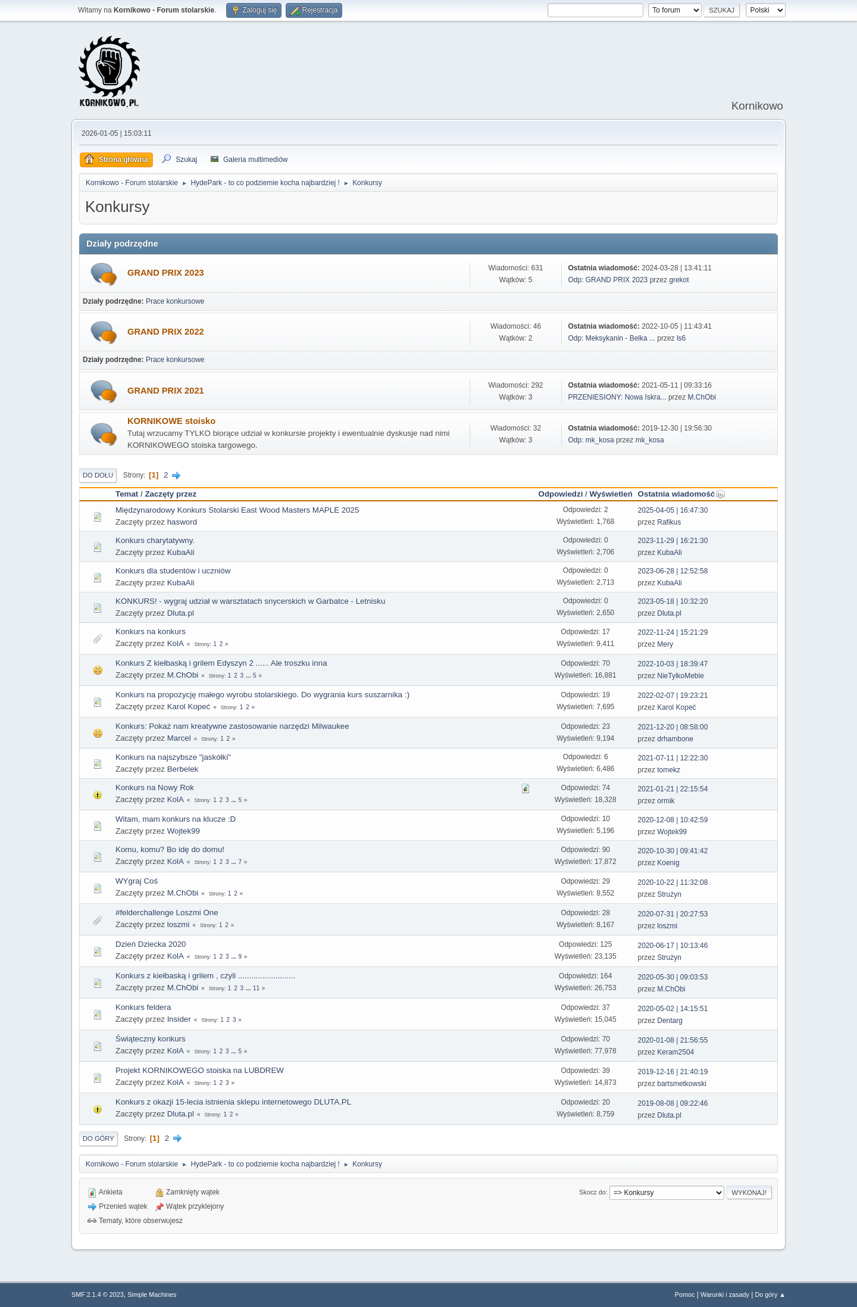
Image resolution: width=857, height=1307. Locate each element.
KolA (175, 643)
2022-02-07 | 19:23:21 (673, 695)
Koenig (668, 863)
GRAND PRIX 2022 (165, 331)
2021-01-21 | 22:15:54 (673, 789)
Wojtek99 (183, 830)
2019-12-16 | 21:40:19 (673, 1072)
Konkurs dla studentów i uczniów (172, 570)
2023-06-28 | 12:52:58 (673, 571)
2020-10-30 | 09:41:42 (673, 851)
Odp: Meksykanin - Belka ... (611, 338)
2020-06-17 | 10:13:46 (673, 945)
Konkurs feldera (143, 1007)
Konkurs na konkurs (150, 631)
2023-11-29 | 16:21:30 (673, 540)
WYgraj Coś (136, 880)
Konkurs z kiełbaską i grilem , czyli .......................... (205, 975)
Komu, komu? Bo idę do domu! (169, 849)
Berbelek (183, 769)
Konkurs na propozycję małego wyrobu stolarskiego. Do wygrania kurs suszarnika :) (262, 694)
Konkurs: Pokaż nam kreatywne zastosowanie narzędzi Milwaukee (232, 726)
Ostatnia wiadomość (682, 493)
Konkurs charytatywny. (155, 540)
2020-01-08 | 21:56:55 (673, 1040)
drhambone (675, 739)
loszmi (178, 924)
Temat (126, 493)
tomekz (668, 770)
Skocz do (592, 1192)
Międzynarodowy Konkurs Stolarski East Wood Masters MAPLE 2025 (237, 510)
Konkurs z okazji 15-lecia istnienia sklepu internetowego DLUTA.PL (233, 1101)
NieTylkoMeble (680, 676)
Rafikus (669, 522)
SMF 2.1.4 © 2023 (97, 1294)
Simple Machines (151, 1294)
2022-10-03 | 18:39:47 (673, 664)
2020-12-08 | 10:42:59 (673, 820)
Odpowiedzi (561, 493)
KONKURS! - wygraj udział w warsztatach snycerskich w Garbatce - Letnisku (250, 601)
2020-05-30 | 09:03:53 (673, 977)
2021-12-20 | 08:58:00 (673, 727)
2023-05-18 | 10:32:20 (673, 601)
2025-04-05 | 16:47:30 (673, 510)
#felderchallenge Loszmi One (166, 912)
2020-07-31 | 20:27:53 (673, 914)
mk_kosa (650, 440)
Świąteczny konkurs (150, 1038)
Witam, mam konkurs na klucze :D (175, 819)
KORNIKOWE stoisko (171, 421)
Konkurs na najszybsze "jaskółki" (173, 757)
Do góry (98, 1138)
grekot (679, 280)
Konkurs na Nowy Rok (154, 787)
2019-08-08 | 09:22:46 (673, 1103)
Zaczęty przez (170, 493)
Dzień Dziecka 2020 (150, 944)
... (249, 675)
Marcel (179, 738)
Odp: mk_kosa (591, 440)
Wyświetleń (610, 493)
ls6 (681, 338)
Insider (179, 1019)
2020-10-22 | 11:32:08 (673, 882)
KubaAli (181, 552)
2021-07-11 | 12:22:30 (673, 758)
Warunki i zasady (724, 1294)
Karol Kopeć (189, 706)
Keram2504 (675, 1052)
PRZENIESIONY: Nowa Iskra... (617, 397)
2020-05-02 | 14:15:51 (673, 1009)
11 (256, 988)
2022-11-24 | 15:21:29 (673, 632)
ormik (665, 801)
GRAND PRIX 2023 (165, 272)
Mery (665, 644)
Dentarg (670, 1020)
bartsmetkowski (681, 1084)
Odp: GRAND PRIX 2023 (608, 280)
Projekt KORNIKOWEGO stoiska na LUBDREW (199, 1070)
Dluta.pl (180, 613)
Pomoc (685, 1294)
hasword (182, 521)
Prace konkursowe (175, 301)
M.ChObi (702, 397)
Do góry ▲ (770, 1294)
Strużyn (669, 894)
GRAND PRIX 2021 (165, 390)
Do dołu (98, 475)
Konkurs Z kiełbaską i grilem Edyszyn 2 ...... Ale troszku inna (221, 663)
